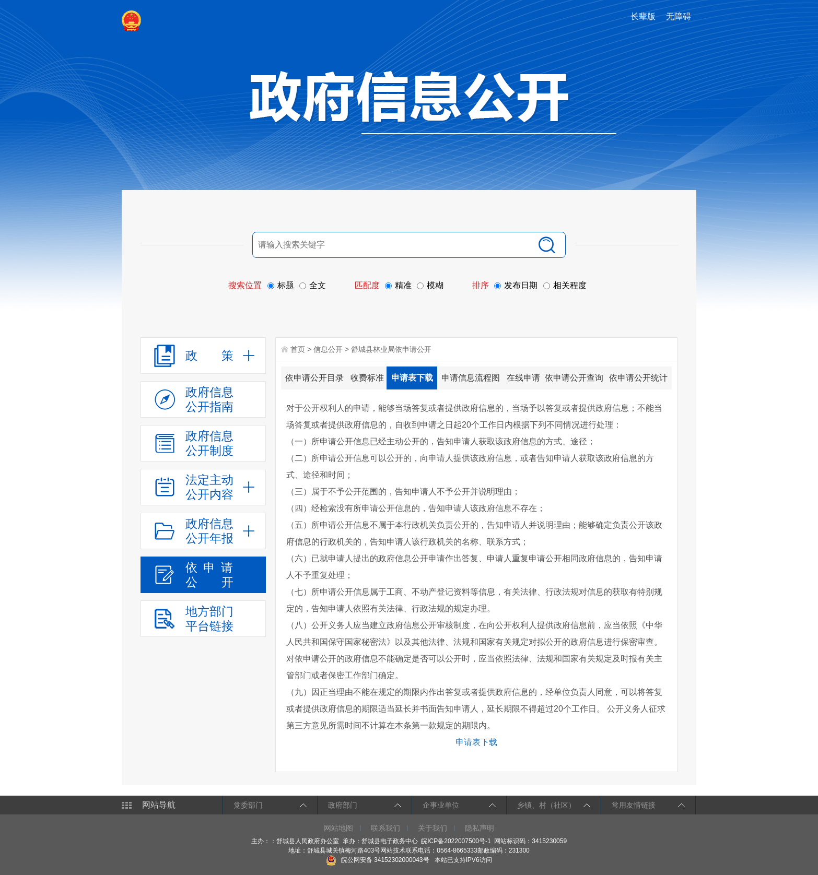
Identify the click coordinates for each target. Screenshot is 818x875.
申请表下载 (412, 377)
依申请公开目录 (314, 377)
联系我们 (385, 828)
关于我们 (432, 828)
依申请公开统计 (638, 377)
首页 (297, 349)
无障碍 (678, 16)
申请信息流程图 (470, 377)
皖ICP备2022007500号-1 (455, 841)
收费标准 (367, 377)
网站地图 (338, 828)
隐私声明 (479, 828)
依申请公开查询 (574, 377)
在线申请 (523, 377)
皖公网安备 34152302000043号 (377, 860)
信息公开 (328, 349)
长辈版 (643, 16)
